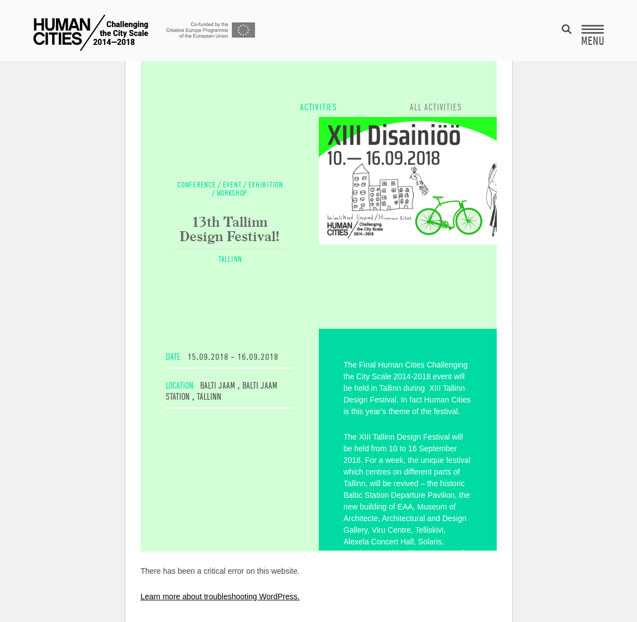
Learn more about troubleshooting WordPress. (220, 596)
